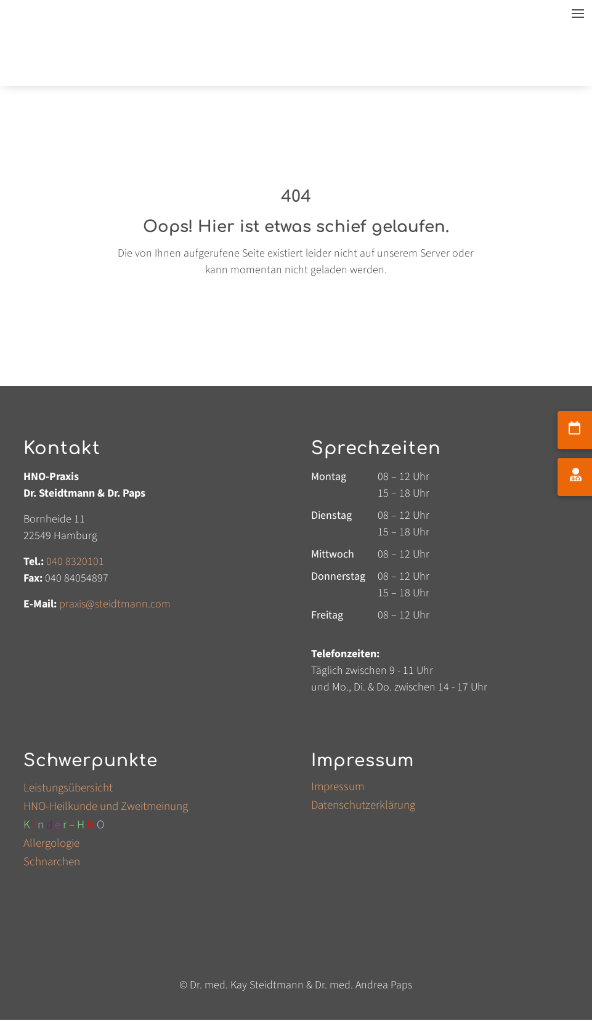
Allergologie (51, 845)
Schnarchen (51, 864)
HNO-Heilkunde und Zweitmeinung (105, 809)
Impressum (337, 789)
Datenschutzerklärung (363, 807)
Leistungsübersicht (68, 790)
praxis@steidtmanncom (115, 604)
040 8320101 (75, 561)
